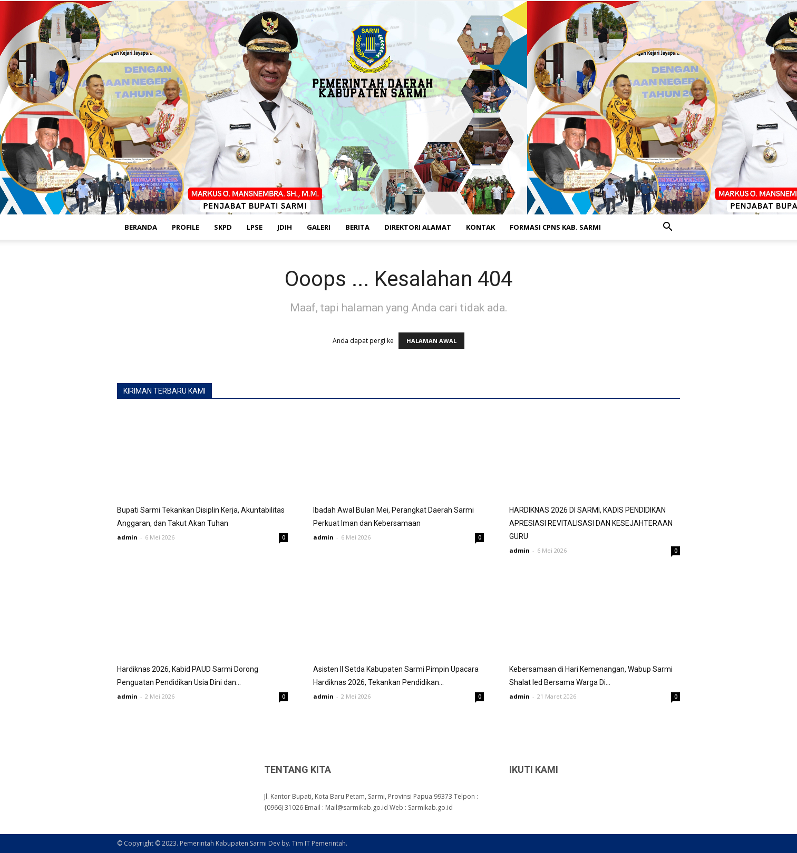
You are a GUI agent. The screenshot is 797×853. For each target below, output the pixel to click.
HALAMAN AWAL (431, 341)
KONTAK (480, 227)
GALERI (319, 227)
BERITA (357, 227)
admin (127, 537)
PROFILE (185, 227)
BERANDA (140, 227)
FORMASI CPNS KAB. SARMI (555, 227)
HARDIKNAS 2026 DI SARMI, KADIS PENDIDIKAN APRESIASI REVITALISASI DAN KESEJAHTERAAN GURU (591, 523)
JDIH (284, 227)
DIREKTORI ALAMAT (417, 227)
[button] (667, 228)
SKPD (223, 227)
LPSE (255, 227)
